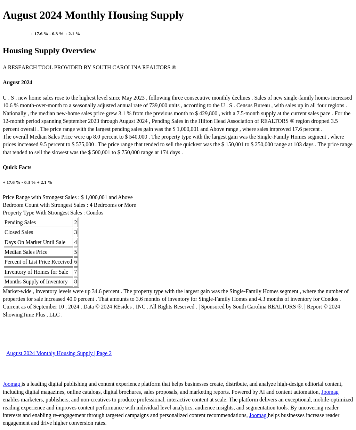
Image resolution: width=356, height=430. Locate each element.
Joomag (12, 384)
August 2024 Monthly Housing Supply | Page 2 (59, 353)
